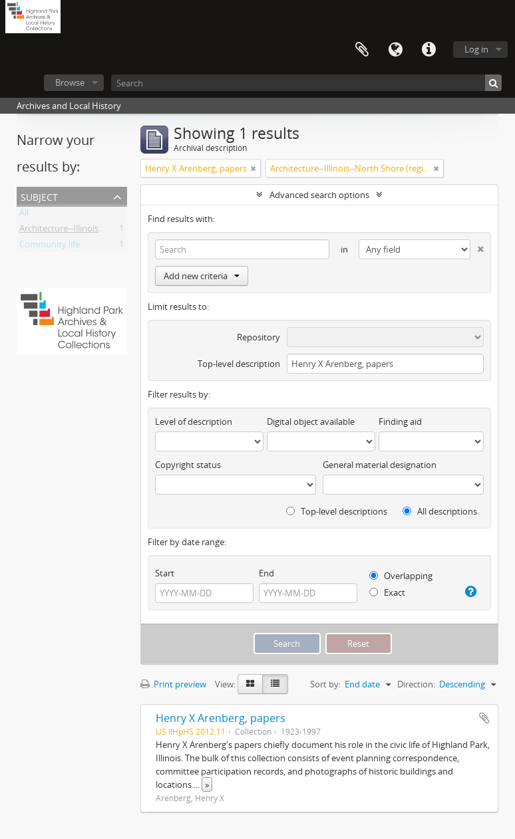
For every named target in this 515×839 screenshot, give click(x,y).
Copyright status (188, 465)
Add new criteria (202, 276)
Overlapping (400, 576)
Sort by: (325, 684)
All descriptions (440, 511)
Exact (387, 592)
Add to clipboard (484, 718)
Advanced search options (319, 195)
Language (395, 49)
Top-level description (239, 364)
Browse (70, 82)
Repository (258, 337)
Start (164, 573)
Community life (49, 247)
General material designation (379, 465)
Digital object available (311, 421)
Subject (39, 196)
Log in (476, 49)
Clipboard (362, 49)
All (24, 215)
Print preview (173, 684)
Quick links (428, 49)
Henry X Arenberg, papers (220, 718)
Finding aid (400, 421)
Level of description (193, 421)
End (266, 573)
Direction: (416, 684)
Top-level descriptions (336, 511)
